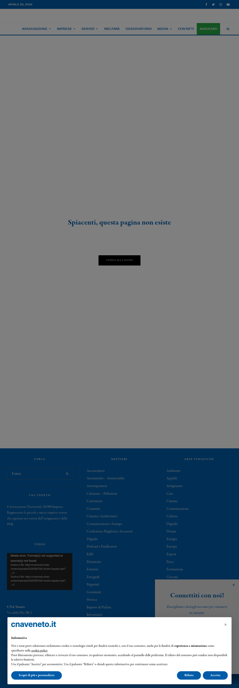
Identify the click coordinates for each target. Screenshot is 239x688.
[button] (225, 624)
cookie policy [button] (39, 650)
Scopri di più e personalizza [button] (36, 675)
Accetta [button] (215, 675)
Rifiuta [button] (188, 675)
